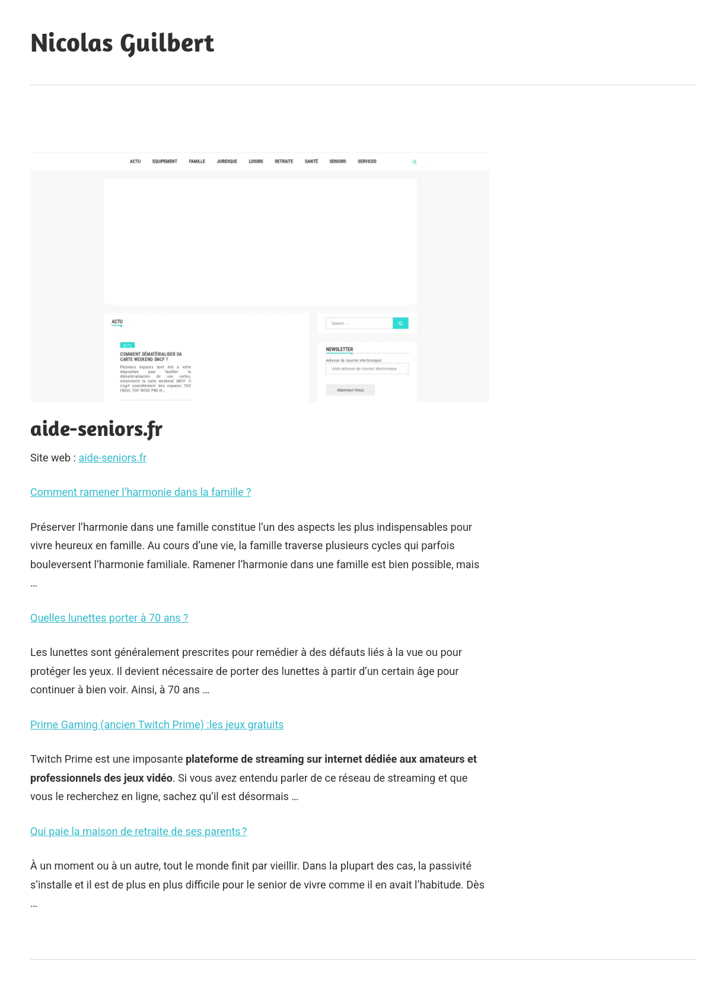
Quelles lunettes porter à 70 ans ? (109, 618)
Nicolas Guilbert (122, 42)
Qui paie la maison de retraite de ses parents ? (138, 831)
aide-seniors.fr (112, 457)
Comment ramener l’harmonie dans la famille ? (140, 492)
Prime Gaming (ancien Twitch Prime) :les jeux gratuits (157, 724)
